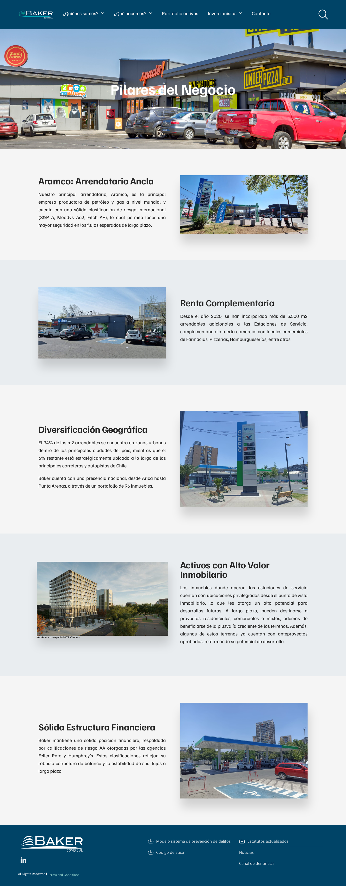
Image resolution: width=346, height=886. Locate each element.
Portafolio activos (180, 13)
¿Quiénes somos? (83, 13)
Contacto (261, 13)
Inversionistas (225, 13)
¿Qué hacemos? (133, 13)
